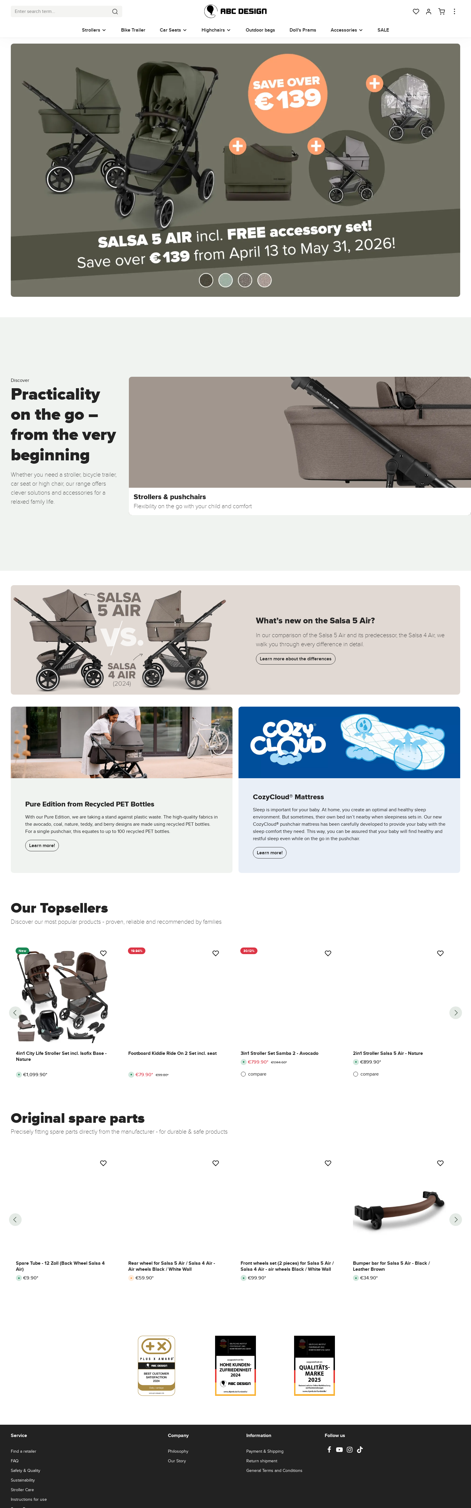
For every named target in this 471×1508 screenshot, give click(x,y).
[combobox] (59, 11)
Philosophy (178, 1451)
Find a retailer (23, 1451)
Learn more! (42, 845)
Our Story (177, 1461)
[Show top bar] (454, 11)
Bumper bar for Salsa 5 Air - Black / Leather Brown (391, 1266)
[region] (235, 1012)
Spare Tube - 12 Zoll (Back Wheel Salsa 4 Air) (60, 1266)
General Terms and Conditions (274, 1470)
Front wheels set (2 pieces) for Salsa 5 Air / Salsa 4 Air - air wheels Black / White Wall (287, 1266)
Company (178, 1435)
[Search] (115, 11)
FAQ (15, 1461)
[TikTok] (360, 1451)
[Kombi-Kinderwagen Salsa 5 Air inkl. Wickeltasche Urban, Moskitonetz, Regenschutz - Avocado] (235, 169)
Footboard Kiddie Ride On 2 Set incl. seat (172, 1053)
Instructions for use (29, 1499)
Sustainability (23, 1480)
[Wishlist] (416, 11)
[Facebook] (330, 1451)
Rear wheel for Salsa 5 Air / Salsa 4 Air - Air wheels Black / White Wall (171, 1266)
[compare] (287, 1074)
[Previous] (15, 1012)
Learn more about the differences (296, 658)
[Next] (455, 1012)
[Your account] (428, 11)
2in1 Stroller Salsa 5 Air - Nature (388, 1053)
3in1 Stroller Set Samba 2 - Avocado (279, 1053)
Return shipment (261, 1461)
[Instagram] (350, 1451)
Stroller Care (22, 1490)
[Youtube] (340, 1451)
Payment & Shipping (265, 1451)
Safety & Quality (25, 1470)
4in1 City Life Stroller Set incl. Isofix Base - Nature (61, 1056)
